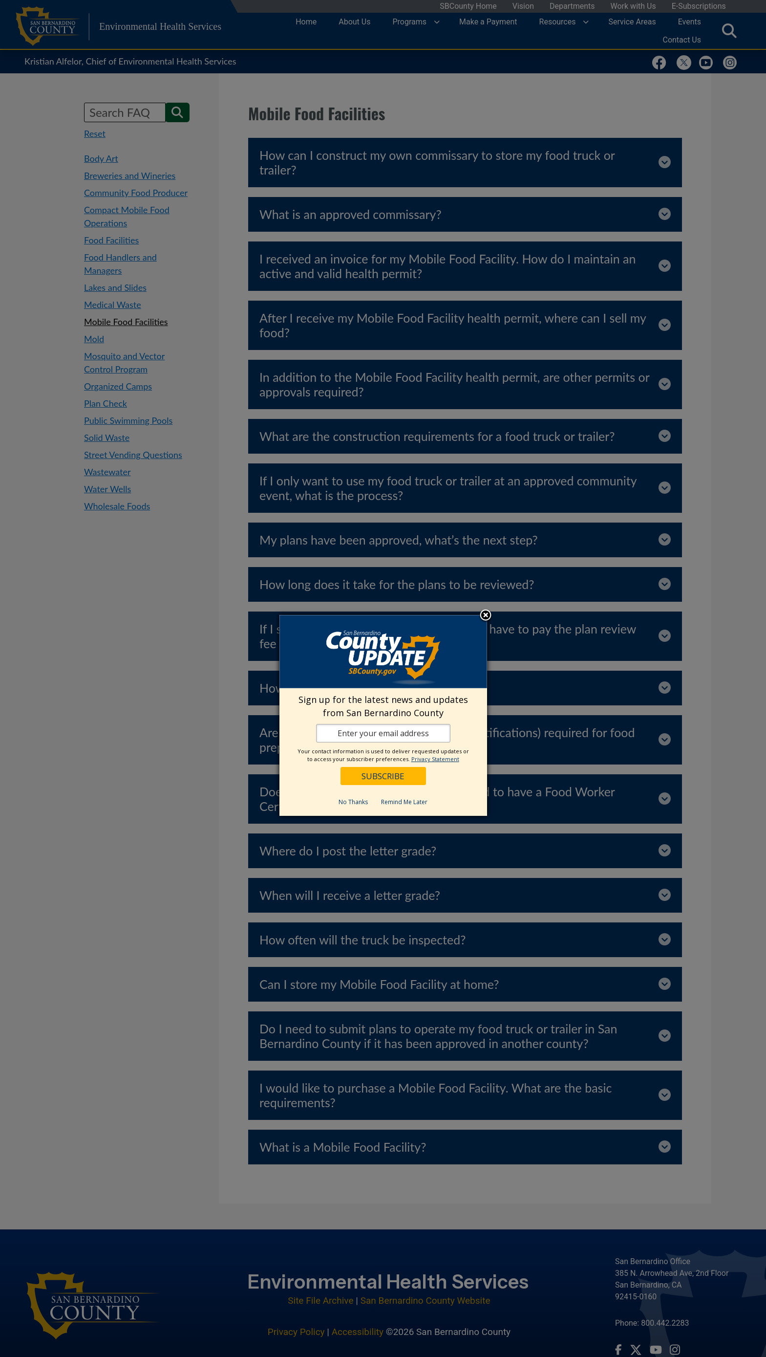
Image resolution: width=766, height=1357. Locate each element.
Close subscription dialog (485, 616)
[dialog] (383, 715)
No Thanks (353, 802)
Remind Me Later (404, 802)
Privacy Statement (435, 759)
